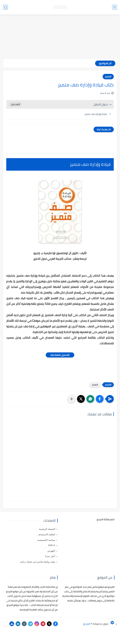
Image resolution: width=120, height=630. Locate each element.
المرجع (86, 623)
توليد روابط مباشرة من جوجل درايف (37, 561)
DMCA (51, 545)
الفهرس (51, 551)
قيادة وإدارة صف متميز (96, 114)
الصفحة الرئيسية (47, 529)
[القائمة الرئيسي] (114, 7)
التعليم (108, 77)
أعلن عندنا (50, 556)
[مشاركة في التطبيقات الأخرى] (71, 399)
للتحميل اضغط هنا (60, 355)
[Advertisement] (60, 37)
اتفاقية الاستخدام (46, 534)
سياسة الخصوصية (46, 540)
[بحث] (5, 7)
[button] (100, 399)
